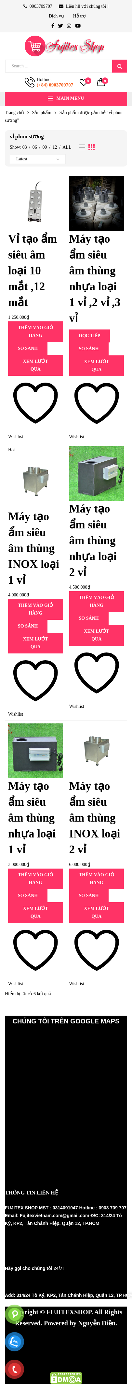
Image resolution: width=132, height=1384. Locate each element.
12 (54, 147)
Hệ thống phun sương (91, 1339)
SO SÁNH (28, 348)
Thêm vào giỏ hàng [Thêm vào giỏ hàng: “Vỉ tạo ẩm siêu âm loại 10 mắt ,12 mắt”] (35, 331)
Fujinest (72, 1350)
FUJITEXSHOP (68, 1312)
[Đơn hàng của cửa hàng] (38, 159)
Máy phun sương (33, 1339)
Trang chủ (14, 112)
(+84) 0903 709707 (38, 1282)
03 (24, 147)
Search (119, 66)
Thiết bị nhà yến (32, 1350)
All (66, 147)
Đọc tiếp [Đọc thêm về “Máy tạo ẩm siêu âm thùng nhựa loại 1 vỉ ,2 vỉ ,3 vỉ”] (89, 335)
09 (45, 147)
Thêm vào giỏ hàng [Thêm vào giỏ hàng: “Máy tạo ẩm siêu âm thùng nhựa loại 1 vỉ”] (35, 878)
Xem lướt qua (35, 365)
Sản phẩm (41, 112)
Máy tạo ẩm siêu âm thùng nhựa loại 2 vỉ (93, 540)
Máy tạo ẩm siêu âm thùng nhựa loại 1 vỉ (32, 818)
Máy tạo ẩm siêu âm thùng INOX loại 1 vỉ (33, 548)
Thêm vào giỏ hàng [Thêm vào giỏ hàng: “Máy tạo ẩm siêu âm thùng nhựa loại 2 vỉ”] (96, 601)
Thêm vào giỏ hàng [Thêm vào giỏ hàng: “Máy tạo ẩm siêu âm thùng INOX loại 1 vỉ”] (35, 609)
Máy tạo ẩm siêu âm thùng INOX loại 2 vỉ (94, 818)
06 (35, 147)
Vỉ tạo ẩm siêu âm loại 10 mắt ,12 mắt (32, 271)
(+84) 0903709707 (55, 84)
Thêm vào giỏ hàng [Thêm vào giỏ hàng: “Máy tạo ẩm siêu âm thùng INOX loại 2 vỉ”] (96, 878)
